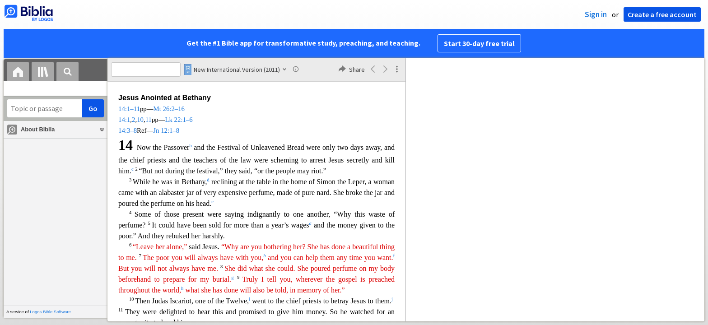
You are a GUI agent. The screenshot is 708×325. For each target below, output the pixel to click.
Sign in (596, 14)
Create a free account (662, 14)
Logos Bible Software (50, 311)
